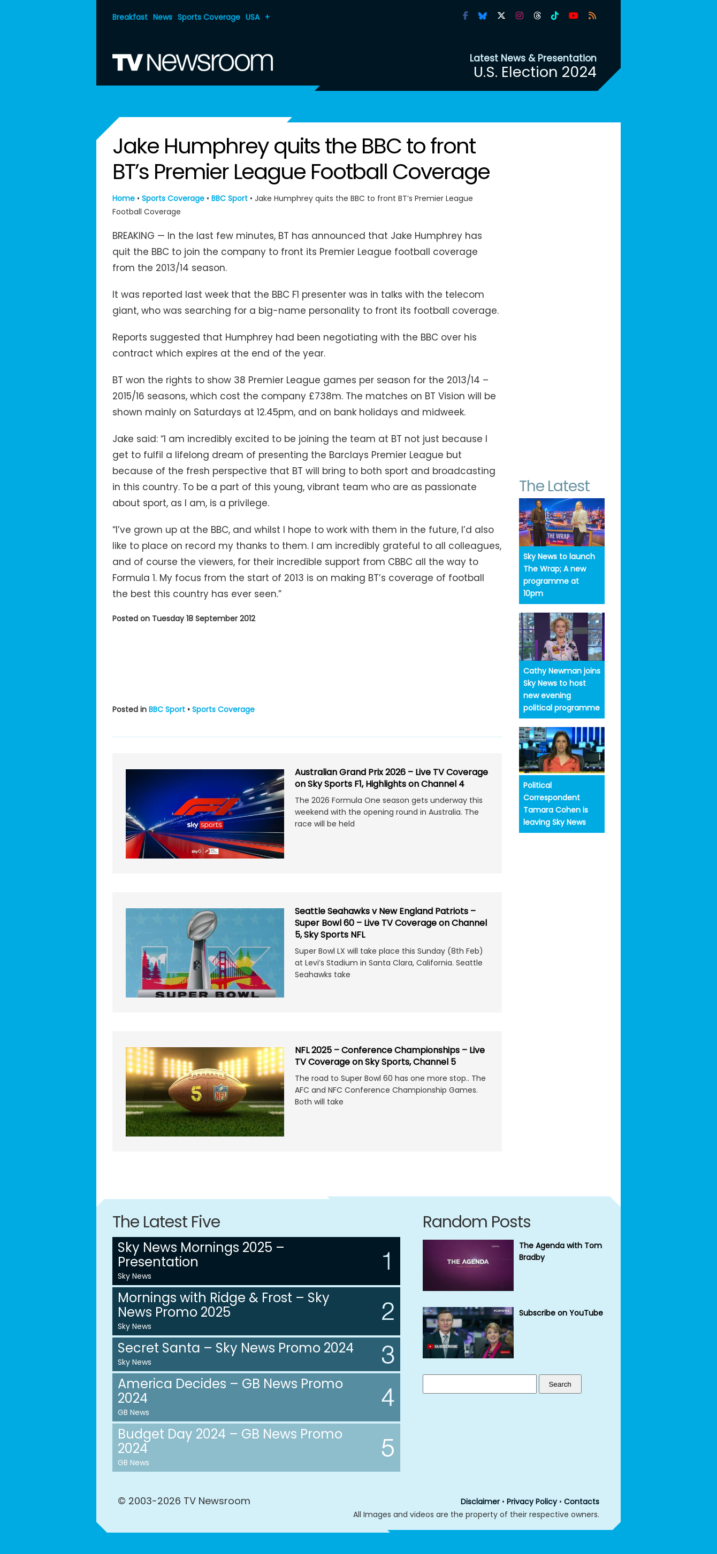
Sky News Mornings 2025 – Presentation (201, 1255)
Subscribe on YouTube (561, 1313)
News (162, 17)
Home (123, 198)
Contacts (581, 1501)
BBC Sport (229, 198)
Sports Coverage (209, 17)
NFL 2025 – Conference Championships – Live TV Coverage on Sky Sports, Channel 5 (390, 1056)
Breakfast (130, 17)
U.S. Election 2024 (535, 72)
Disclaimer (480, 1501)
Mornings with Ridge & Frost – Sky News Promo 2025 (224, 1305)
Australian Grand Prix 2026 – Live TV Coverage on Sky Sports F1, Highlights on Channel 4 (391, 778)
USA (253, 17)
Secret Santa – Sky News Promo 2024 (236, 1348)
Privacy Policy (532, 1501)
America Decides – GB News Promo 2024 (230, 1391)
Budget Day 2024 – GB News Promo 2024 (230, 1441)
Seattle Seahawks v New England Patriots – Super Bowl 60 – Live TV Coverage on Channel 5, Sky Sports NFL (391, 923)
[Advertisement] (307, 662)
